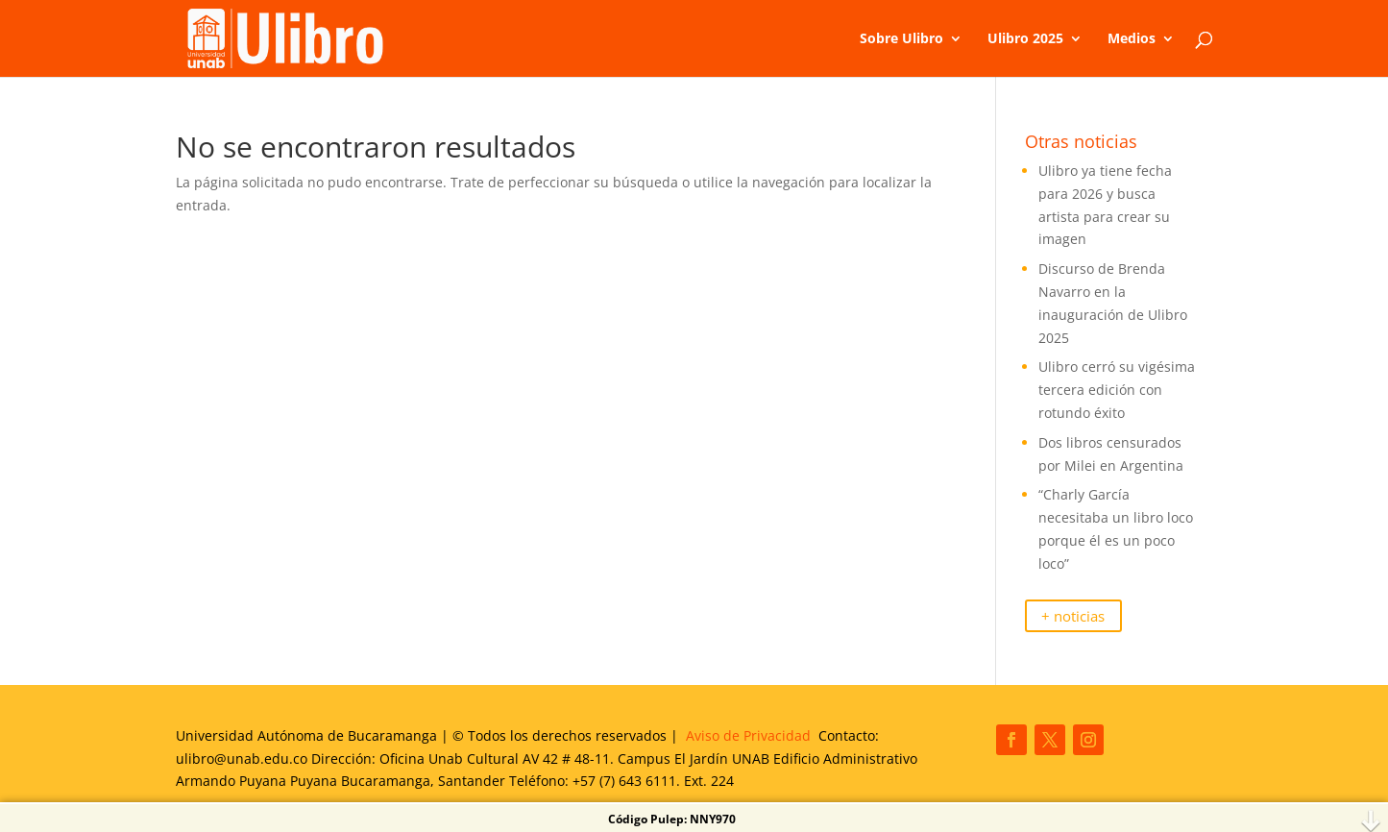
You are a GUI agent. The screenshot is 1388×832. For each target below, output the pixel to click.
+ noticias (1073, 616)
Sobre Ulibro (901, 39)
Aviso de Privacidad (748, 735)
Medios (1132, 39)
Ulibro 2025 (1025, 39)
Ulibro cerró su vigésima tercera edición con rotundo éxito (1116, 389)
